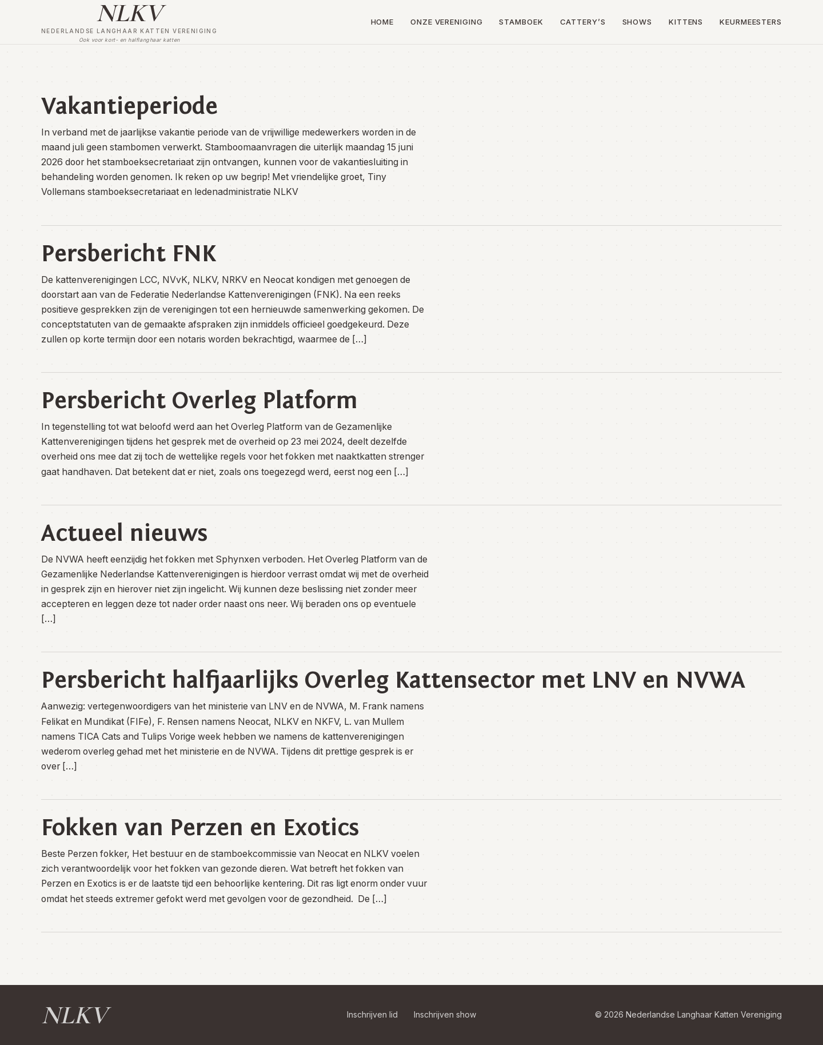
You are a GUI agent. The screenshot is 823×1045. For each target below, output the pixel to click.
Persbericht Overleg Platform (199, 400)
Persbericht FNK (128, 254)
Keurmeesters (751, 21)
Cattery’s (583, 21)
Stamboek (521, 21)
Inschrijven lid (372, 1014)
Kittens (686, 21)
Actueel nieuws (124, 533)
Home (382, 21)
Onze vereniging (446, 21)
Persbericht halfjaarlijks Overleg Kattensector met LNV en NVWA (393, 680)
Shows (637, 21)
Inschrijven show (445, 1014)
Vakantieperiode (129, 106)
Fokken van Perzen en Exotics (200, 827)
